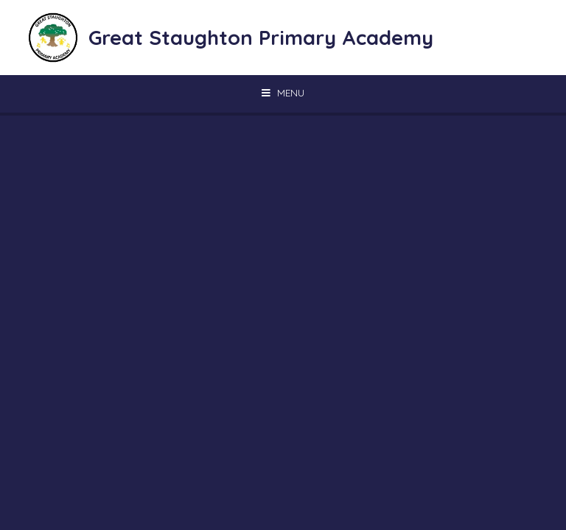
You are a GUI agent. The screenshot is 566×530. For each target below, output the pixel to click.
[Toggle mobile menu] (283, 92)
